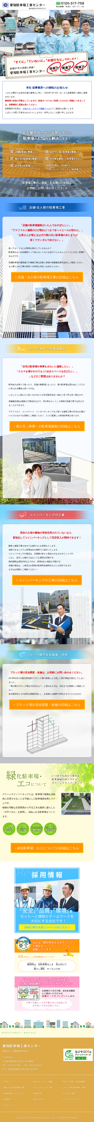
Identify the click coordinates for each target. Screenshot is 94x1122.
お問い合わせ (38, 1099)
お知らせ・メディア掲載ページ (36, 108)
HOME (6, 1081)
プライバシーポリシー (12, 1032)
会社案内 (7, 1099)
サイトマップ (31, 1032)
